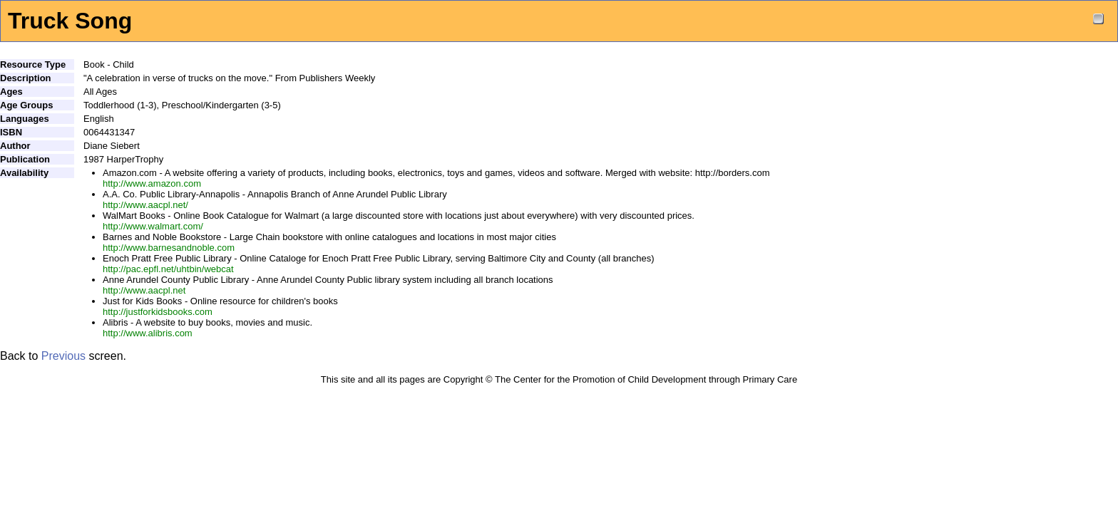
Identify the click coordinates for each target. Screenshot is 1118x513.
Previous (63, 356)
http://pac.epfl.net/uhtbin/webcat (168, 269)
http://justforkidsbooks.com (157, 311)
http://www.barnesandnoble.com (169, 247)
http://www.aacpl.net (144, 290)
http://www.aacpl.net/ (145, 205)
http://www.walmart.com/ (153, 226)
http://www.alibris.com (148, 333)
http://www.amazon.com (152, 183)
